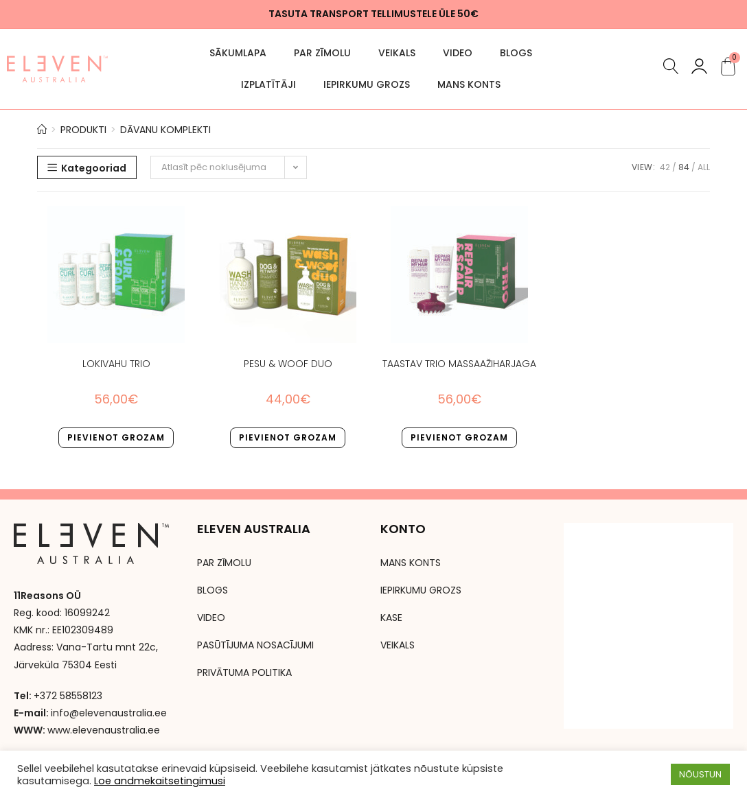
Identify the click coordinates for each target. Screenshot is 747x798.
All (704, 167)
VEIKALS (396, 53)
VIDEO (457, 53)
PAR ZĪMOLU (322, 53)
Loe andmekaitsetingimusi (159, 781)
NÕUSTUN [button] (700, 774)
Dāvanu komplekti (165, 130)
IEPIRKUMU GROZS (366, 84)
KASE (391, 617)
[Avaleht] (42, 130)
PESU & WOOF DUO (288, 364)
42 (665, 167)
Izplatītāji (268, 84)
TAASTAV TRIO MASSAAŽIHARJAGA (459, 364)
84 (683, 167)
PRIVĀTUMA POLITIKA (244, 672)
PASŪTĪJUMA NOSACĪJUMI (255, 645)
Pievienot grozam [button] (116, 437)
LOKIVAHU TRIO (116, 364)
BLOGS (516, 53)
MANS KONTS (469, 84)
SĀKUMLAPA (237, 53)
